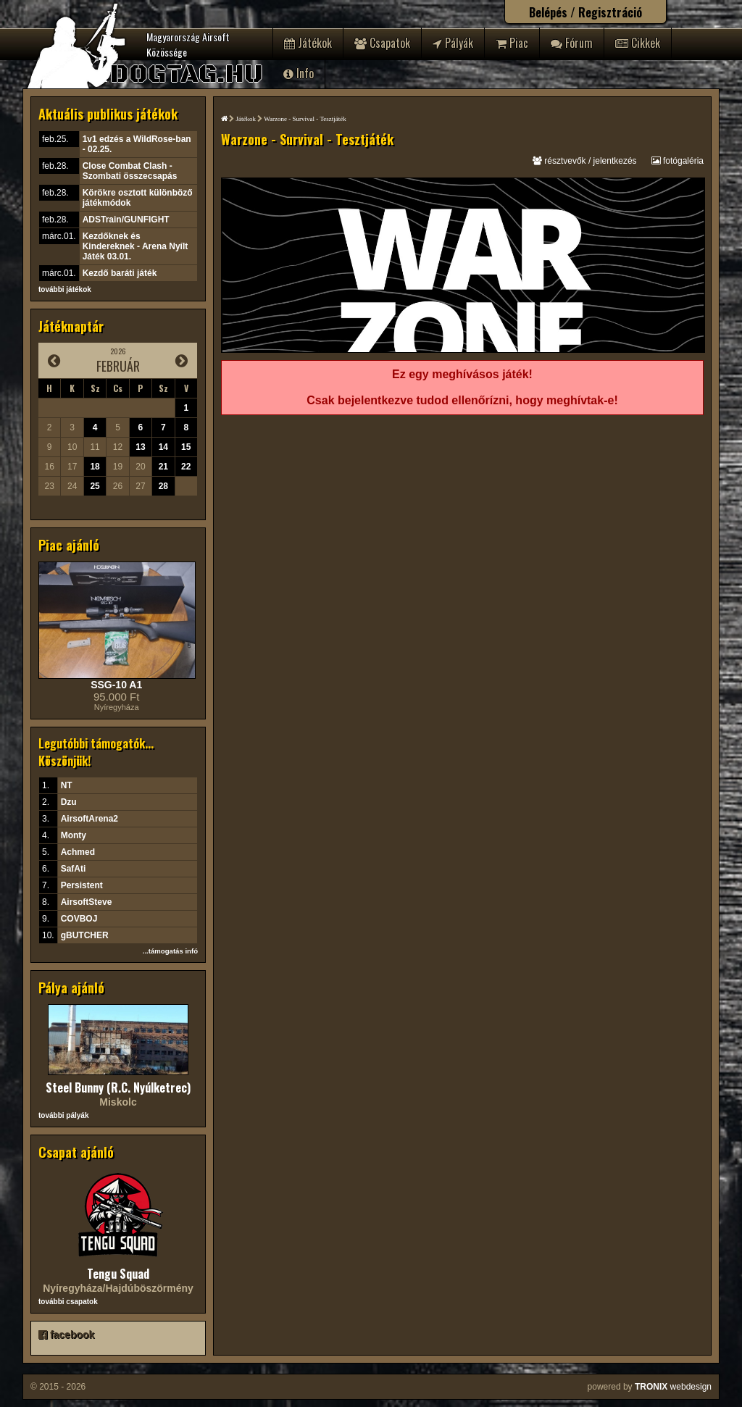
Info (298, 73)
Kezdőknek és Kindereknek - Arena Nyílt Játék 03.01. (135, 246)
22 (186, 467)
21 (163, 467)
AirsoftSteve (86, 902)
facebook (66, 1334)
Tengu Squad (118, 1273)
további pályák (63, 1115)
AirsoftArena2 (89, 819)
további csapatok (68, 1302)
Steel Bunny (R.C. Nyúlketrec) (118, 1087)
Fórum (572, 42)
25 (94, 486)
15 (186, 447)
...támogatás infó (170, 951)
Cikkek (637, 42)
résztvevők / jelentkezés (585, 161)
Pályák (453, 42)
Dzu (69, 802)
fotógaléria (677, 161)
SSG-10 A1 (116, 684)
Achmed (78, 852)
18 (94, 467)
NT (66, 785)
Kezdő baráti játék (120, 273)
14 (163, 447)
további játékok (64, 289)
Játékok (308, 42)
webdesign (673, 1387)
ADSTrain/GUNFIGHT (126, 219)
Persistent (82, 885)
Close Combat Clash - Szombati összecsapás (130, 171)
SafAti (73, 869)
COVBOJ (79, 919)
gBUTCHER (85, 935)
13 (140, 447)
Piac (512, 42)
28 (163, 486)
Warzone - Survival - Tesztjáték (305, 118)
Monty (73, 835)
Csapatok (382, 42)
